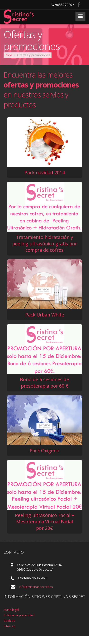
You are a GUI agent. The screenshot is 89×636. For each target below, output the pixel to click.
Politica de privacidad (19, 615)
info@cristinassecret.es (36, 587)
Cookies (9, 620)
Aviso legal (11, 610)
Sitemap (9, 626)
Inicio (8, 55)
